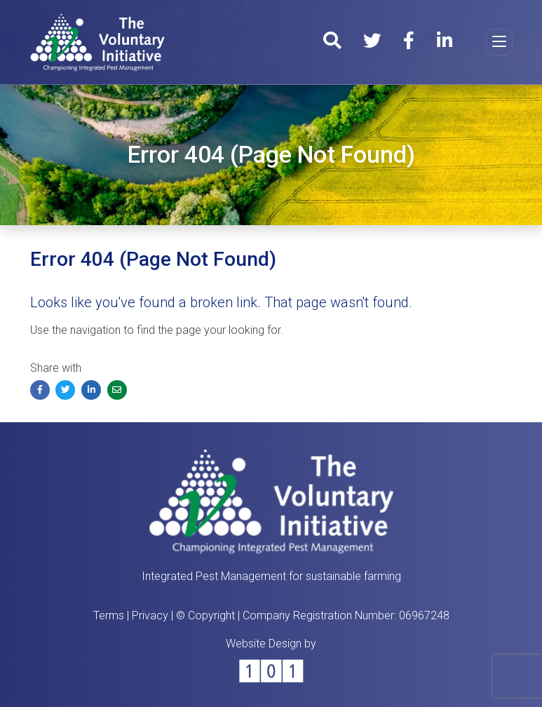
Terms (108, 615)
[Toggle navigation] (499, 42)
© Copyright (205, 615)
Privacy (150, 615)
